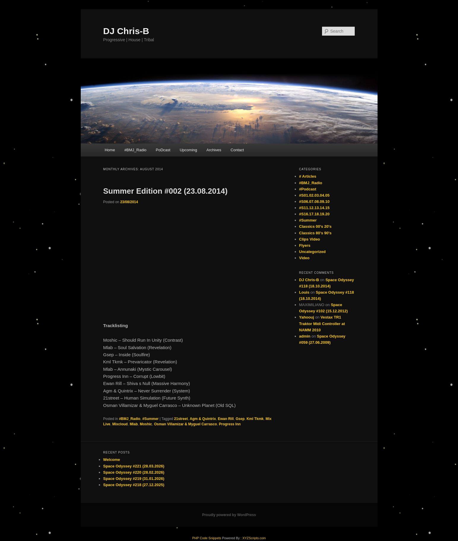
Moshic (146, 424)
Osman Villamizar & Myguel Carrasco (185, 424)
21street (181, 419)
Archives (213, 150)
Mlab (134, 424)
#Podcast (307, 189)
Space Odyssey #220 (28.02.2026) (133, 472)
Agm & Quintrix (203, 419)
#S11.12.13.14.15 (314, 208)
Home (110, 150)
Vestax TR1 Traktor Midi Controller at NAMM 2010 (322, 323)
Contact (237, 150)
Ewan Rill (226, 419)
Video (304, 258)
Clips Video (309, 239)
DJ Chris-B (126, 31)
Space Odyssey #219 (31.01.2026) (133, 478)
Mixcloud (120, 424)
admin (304, 336)
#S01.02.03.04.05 (314, 195)
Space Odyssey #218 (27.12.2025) (133, 485)
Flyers (304, 245)
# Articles (307, 176)
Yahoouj (306, 317)
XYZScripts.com (254, 538)
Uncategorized (312, 251)
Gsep (240, 419)
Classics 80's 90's (315, 233)
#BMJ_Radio (135, 150)
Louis (304, 292)
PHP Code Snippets (206, 538)
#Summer (150, 419)
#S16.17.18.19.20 (314, 214)
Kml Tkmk (255, 419)
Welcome (111, 459)
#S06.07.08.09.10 (314, 201)
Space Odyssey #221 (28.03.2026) (133, 466)
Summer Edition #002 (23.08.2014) (165, 191)
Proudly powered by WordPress (229, 515)
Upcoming (188, 150)
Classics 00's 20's (315, 226)
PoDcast (163, 150)
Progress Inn (229, 424)
